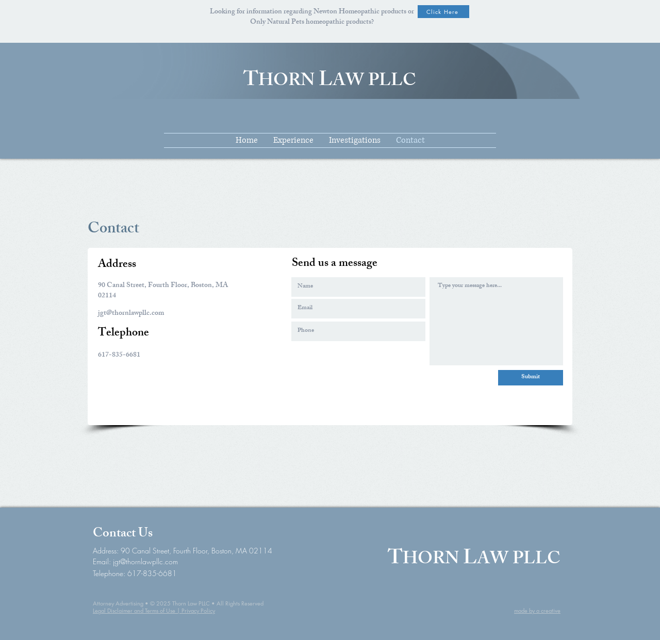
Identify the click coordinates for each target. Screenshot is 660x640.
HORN (431, 560)
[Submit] (530, 377)
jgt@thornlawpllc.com (131, 313)
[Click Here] (443, 11)
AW (492, 560)
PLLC (536, 560)
